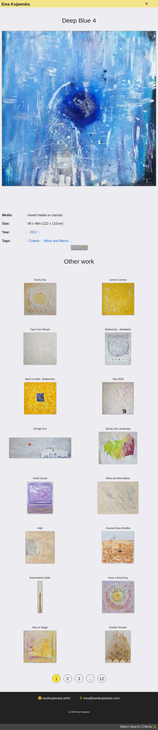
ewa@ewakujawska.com (99, 698)
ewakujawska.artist (54, 698)
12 (101, 678)
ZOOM (79, 247)
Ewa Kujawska (15, 4)
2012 (33, 232)
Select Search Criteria (138, 726)
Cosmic (34, 241)
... (90, 678)
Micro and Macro (56, 241)
